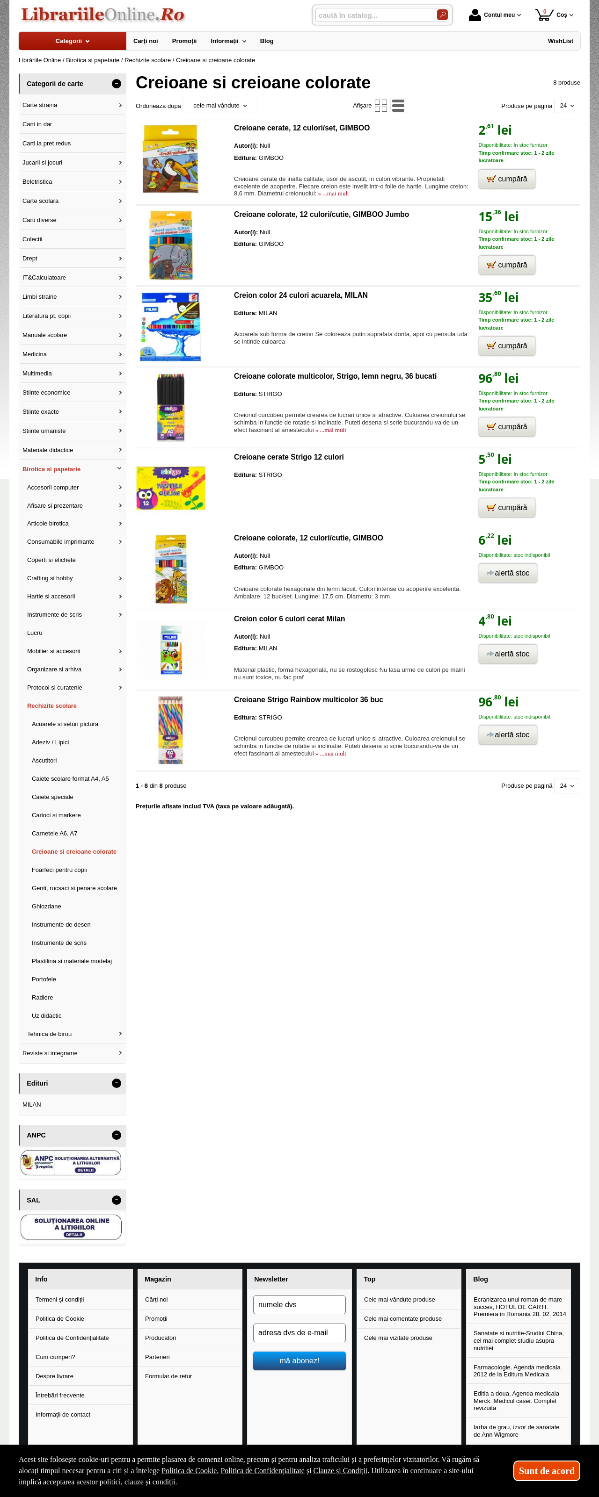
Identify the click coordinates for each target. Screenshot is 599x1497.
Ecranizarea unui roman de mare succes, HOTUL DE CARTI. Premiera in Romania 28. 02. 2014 (520, 1306)
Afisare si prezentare (55, 505)
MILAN (31, 1104)
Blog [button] (480, 1279)
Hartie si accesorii (51, 596)
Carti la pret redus (46, 143)
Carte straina (39, 104)
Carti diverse (39, 219)
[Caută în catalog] (442, 14)
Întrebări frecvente (60, 1395)
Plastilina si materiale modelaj (72, 960)
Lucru (35, 632)
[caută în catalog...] (372, 15)
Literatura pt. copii (46, 315)
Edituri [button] (37, 1083)
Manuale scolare (44, 334)
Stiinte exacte (40, 411)
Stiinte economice (46, 392)
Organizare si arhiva (54, 669)
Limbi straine (39, 296)
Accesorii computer (53, 487)
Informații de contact (63, 1414)
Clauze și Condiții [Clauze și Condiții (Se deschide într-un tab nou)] (341, 1471)
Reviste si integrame (50, 1053)
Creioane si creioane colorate (74, 851)
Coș (551, 14)
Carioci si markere (56, 815)
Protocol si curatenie (54, 687)
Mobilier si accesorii (53, 651)
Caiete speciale (52, 796)
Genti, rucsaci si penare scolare (74, 888)
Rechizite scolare (52, 705)
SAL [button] (33, 1200)
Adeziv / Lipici (50, 742)
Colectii (32, 239)
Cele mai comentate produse (403, 1318)
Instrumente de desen (61, 924)
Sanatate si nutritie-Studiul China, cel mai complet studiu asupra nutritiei (519, 1340)
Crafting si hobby (50, 578)
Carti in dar (37, 124)
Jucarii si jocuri (42, 162)
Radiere (42, 997)
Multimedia (37, 373)
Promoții (156, 1318)
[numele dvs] (299, 1304)
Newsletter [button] (271, 1279)
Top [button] (369, 1279)
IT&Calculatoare (44, 277)
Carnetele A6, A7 (55, 833)
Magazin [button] (158, 1279)
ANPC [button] (36, 1135)
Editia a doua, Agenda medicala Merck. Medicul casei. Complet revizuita (516, 1400)
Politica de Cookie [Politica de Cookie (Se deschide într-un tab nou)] (189, 1471)
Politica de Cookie (60, 1318)
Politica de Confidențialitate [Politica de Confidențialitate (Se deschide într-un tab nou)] (262, 1471)
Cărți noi (156, 1299)
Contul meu (492, 15)
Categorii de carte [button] (55, 83)
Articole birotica (48, 523)
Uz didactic (47, 1015)
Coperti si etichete (51, 559)
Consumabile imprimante (61, 541)
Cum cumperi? (55, 1356)
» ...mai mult (332, 193)
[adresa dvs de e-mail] (299, 1333)
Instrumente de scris (54, 614)
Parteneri (157, 1356)
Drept (29, 258)
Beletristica (37, 181)
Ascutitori (44, 760)
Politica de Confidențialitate (72, 1337)
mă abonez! (300, 1360)
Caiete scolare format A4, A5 (70, 778)
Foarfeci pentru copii (59, 869)
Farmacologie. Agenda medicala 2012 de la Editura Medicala (517, 1371)
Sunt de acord (547, 1471)
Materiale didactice (47, 449)
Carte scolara (40, 200)
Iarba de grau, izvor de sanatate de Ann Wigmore (517, 1431)
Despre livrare (54, 1376)
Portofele (44, 979)
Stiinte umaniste (44, 430)
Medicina (34, 354)
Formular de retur (168, 1376)
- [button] (116, 83)
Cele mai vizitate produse (398, 1337)
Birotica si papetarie (51, 469)
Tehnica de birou (49, 1033)
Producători (160, 1337)
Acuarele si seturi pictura (65, 723)
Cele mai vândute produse (399, 1299)
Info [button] (41, 1279)
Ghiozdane (46, 906)
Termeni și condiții (60, 1299)
